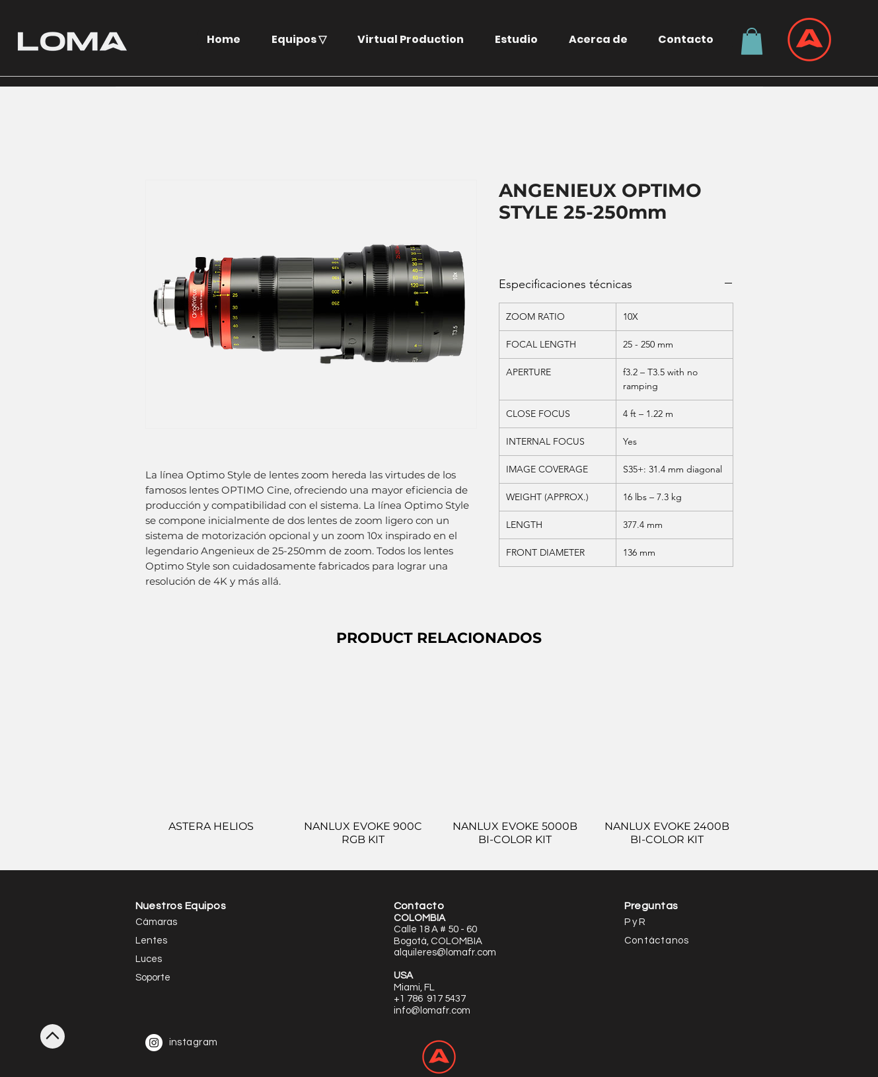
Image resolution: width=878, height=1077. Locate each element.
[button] (304, 39)
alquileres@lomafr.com (445, 952)
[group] (439, 765)
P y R (634, 922)
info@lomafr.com (432, 1011)
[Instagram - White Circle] (154, 1042)
